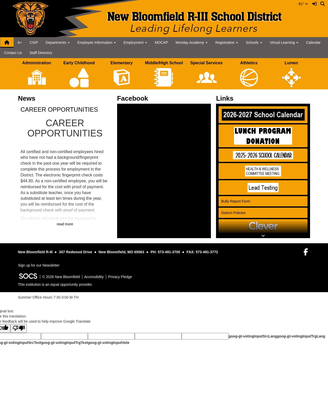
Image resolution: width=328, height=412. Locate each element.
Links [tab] (226, 98)
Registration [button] (226, 42)
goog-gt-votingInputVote (108, 343)
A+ (19, 42)
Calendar (313, 42)
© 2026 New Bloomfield (61, 277)
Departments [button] (58, 42)
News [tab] (28, 98)
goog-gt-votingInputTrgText (64, 343)
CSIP (33, 42)
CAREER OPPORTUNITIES (59, 109)
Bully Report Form (235, 201)
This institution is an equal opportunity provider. (55, 284)
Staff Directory (40, 53)
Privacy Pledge (120, 277)
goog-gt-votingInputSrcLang (253, 336)
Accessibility (94, 277)
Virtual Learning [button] (284, 42)
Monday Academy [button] (192, 42)
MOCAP (161, 42)
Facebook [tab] (134, 98)
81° (303, 4)
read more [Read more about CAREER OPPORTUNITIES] (65, 224)
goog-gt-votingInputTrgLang (301, 336)
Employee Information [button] (96, 42)
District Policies (233, 213)
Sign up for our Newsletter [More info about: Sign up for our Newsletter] (38, 265)
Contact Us (13, 53)
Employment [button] (135, 42)
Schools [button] (254, 42)
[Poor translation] (19, 328)
